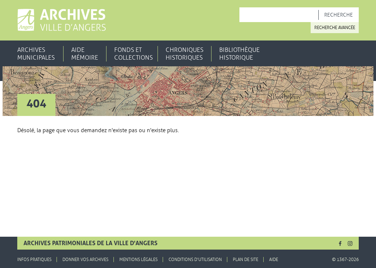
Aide (273, 259)
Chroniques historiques (184, 53)
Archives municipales (36, 53)
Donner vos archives (85, 259)
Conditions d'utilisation (195, 259)
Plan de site (245, 259)
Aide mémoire (84, 53)
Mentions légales (138, 259)
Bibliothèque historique (239, 53)
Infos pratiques (34, 259)
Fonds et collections (133, 53)
